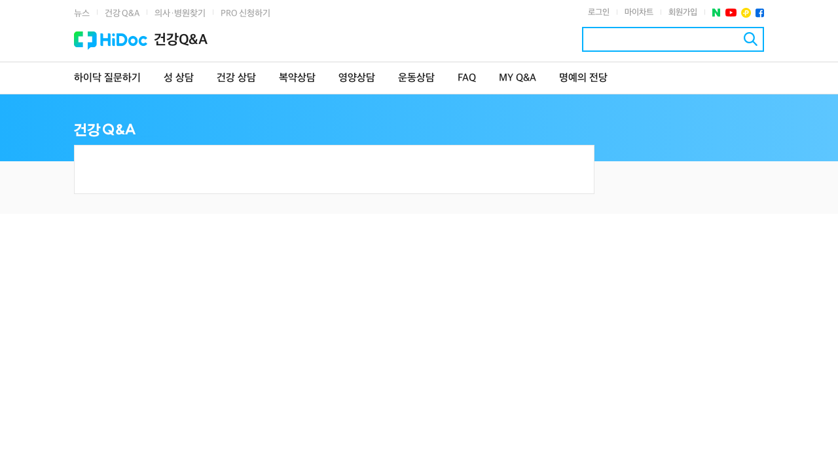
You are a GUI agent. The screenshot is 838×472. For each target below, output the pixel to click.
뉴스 (82, 13)
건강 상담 (236, 78)
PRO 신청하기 (245, 13)
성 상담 (179, 78)
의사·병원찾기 (180, 13)
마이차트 (639, 12)
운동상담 (416, 78)
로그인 (599, 12)
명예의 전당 (583, 78)
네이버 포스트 (716, 13)
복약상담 (297, 78)
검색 (750, 39)
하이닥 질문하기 (107, 78)
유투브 (731, 13)
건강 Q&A (122, 13)
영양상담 (356, 78)
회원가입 (682, 12)
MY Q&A (517, 78)
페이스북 (760, 13)
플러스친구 (746, 13)
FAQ (467, 78)
